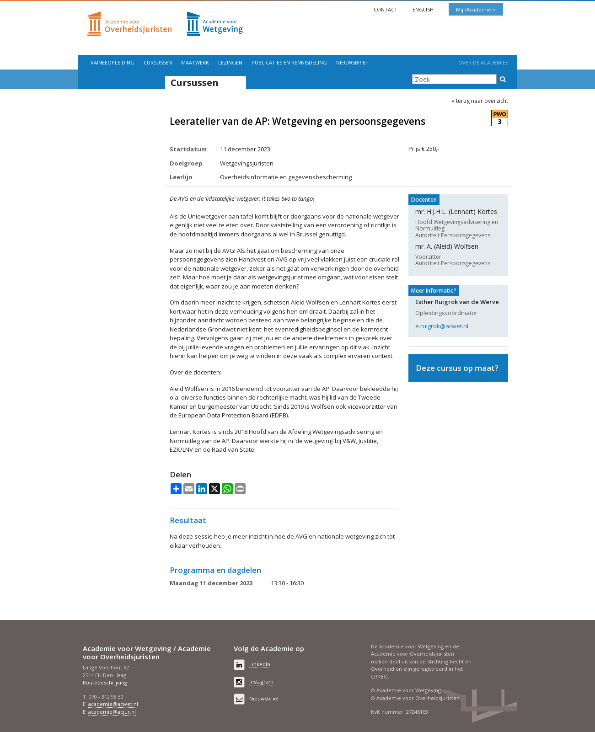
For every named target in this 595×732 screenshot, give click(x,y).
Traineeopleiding (110, 62)
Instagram (261, 681)
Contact (386, 9)
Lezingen (230, 62)
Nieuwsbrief (352, 62)
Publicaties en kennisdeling (289, 62)
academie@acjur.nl (112, 711)
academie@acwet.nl (113, 703)
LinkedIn (259, 664)
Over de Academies (483, 62)
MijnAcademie (474, 9)
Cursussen (158, 62)
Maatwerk (195, 62)
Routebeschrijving (105, 682)
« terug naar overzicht (479, 101)
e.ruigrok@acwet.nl (441, 326)
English (424, 9)
